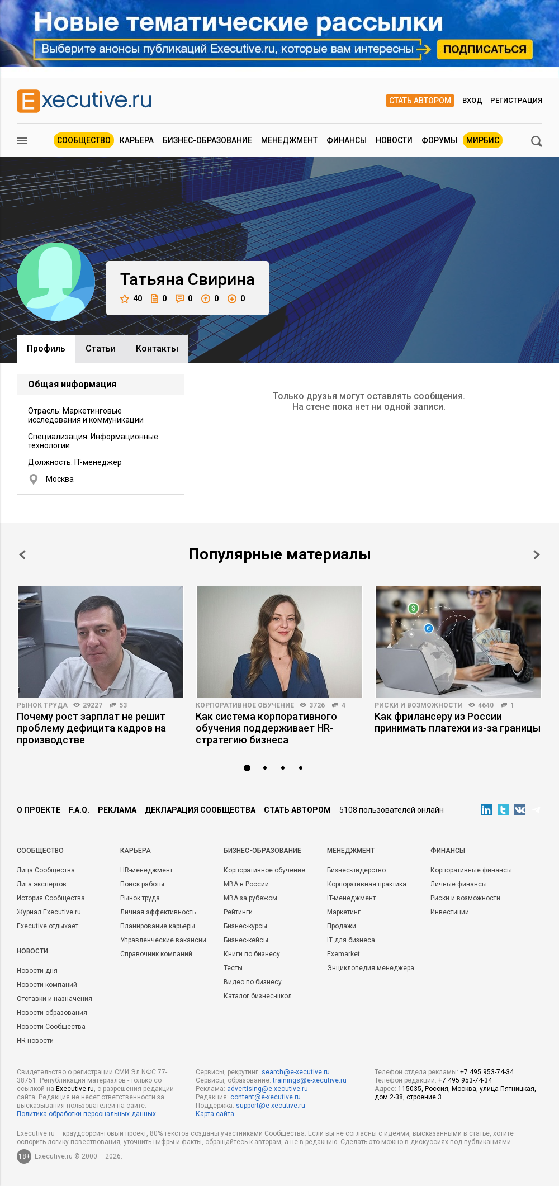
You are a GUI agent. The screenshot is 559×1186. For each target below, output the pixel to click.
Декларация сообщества (200, 809)
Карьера (137, 140)
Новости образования (52, 1013)
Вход (472, 100)
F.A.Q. (79, 809)
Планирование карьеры (157, 926)
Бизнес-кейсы (246, 940)
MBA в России (246, 884)
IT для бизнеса (351, 940)
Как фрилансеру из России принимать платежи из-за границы (458, 722)
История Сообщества (51, 898)
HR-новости (35, 1041)
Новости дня (37, 971)
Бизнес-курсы (245, 926)
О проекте (38, 809)
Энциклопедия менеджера (370, 968)
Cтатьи (101, 348)
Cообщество (40, 851)
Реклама (117, 809)
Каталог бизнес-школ (258, 996)
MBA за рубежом (250, 898)
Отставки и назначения (54, 999)
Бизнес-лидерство (356, 870)
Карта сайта (215, 1114)
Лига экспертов (42, 884)
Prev (22, 554)
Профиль (46, 348)
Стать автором (420, 100)
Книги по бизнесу (252, 954)
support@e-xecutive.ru (270, 1105)
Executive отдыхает (47, 926)
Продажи (341, 926)
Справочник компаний (156, 954)
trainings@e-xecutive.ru (310, 1080)
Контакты (157, 348)
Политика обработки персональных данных (86, 1114)
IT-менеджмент (351, 898)
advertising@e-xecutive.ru (267, 1089)
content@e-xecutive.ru (265, 1097)
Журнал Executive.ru (49, 912)
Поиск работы (142, 884)
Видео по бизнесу (253, 982)
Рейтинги (238, 912)
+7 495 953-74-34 (487, 1072)
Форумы (439, 140)
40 (131, 298)
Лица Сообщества (46, 870)
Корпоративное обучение (245, 705)
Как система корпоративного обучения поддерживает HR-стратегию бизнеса (266, 728)
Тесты (233, 968)
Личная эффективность (158, 912)
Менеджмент (289, 140)
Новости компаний (47, 985)
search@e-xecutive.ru (296, 1072)
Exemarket (343, 954)
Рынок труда (42, 705)
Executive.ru (75, 1089)
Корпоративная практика (366, 884)
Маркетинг (344, 912)
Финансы (346, 140)
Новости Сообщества (51, 1027)
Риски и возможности (419, 705)
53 (123, 705)
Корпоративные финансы (471, 870)
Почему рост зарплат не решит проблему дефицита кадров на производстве (91, 728)
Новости (394, 140)
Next (536, 554)
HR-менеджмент (146, 870)
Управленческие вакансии (163, 940)
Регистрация (516, 100)
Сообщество (84, 140)
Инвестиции (449, 912)
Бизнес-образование (207, 140)
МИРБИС (482, 140)
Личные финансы (458, 884)
